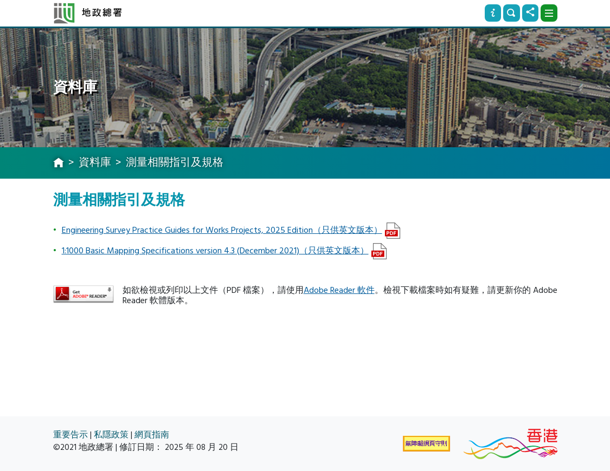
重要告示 (70, 435)
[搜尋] (511, 13)
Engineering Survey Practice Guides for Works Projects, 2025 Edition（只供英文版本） (222, 230)
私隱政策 (111, 435)
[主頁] (58, 163)
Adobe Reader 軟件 (339, 290)
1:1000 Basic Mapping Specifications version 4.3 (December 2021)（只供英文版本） (215, 251)
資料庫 (95, 162)
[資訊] (493, 13)
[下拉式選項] (549, 13)
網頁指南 (151, 435)
